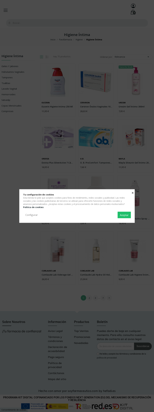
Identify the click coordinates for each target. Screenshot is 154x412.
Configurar (31, 214)
